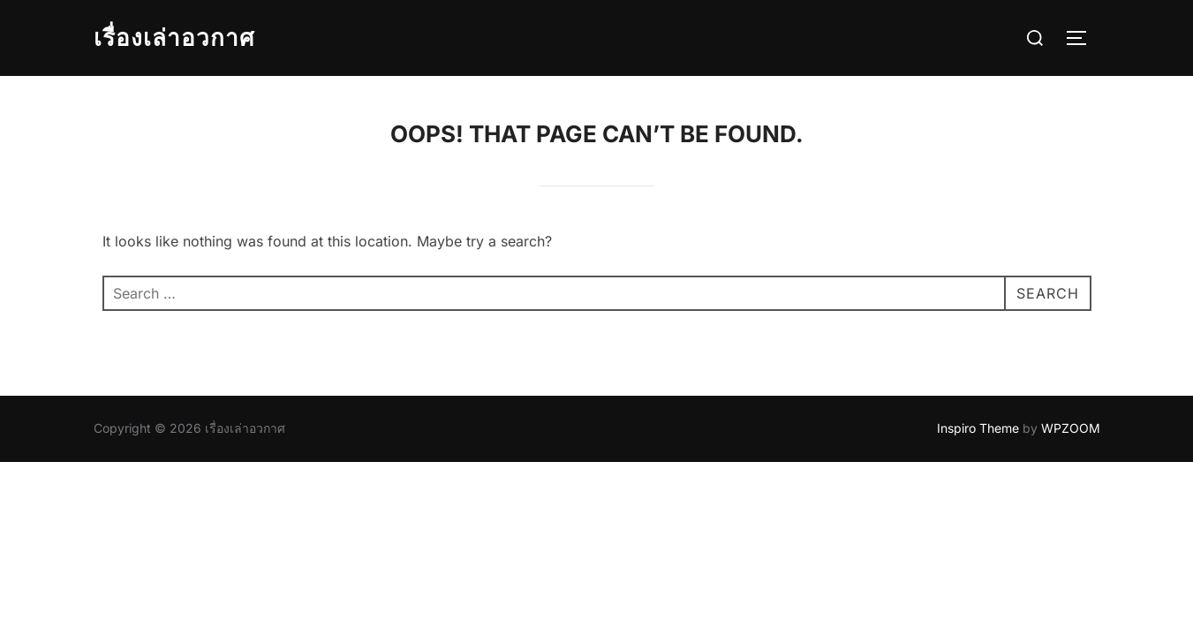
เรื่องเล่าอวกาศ (174, 38)
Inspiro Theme (978, 427)
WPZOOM (1070, 427)
